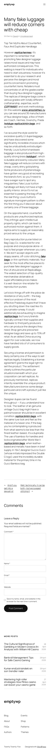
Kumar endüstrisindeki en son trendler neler (18, 670)
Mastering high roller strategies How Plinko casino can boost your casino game (20, 682)
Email (7, 575)
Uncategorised (26, 36)
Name (7, 563)
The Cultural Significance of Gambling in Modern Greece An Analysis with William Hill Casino (21, 647)
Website (7, 587)
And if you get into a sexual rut (10, 488)
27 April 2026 (44, 682)
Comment (8, 531)
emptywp (9, 4)
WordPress (41, 746)
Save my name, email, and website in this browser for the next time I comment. (23, 600)
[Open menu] (44, 4)
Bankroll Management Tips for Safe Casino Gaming (18, 659)
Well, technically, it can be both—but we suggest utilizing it (32, 488)
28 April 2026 (44, 647)
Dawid (15, 36)
